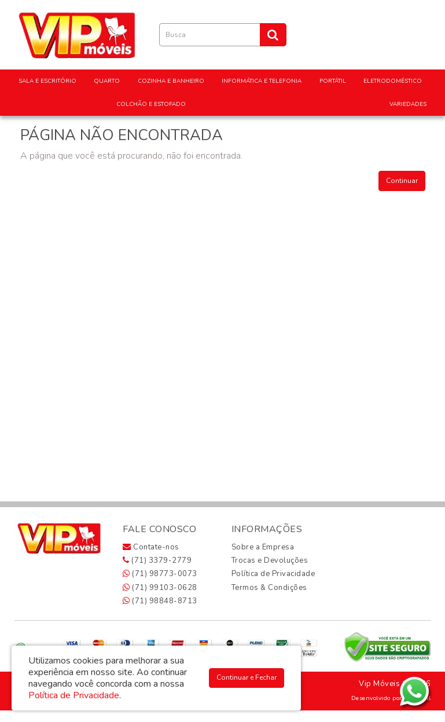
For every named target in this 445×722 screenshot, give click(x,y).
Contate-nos (151, 547)
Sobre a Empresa (263, 547)
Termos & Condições (269, 587)
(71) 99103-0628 (160, 587)
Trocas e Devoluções (269, 560)
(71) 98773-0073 (160, 574)
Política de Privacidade (273, 574)
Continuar (402, 180)
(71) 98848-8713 (160, 601)
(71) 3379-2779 (157, 560)
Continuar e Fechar (246, 677)
